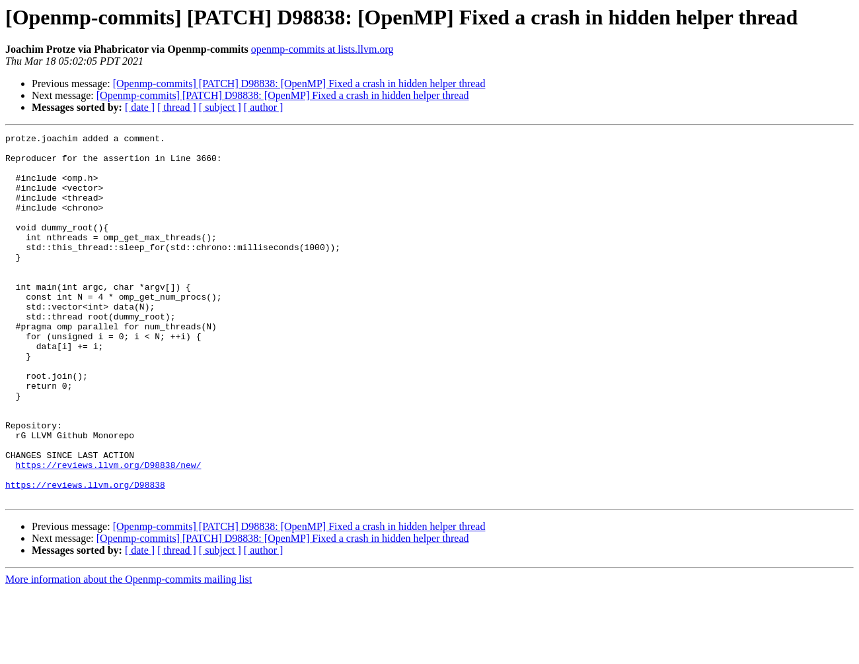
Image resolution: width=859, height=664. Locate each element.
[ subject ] (220, 107)
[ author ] (263, 107)
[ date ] (140, 107)
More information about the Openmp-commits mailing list (128, 652)
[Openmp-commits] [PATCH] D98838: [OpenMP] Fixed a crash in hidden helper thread (299, 83)
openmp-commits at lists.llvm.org (322, 49)
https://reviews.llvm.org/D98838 (85, 556)
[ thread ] (176, 107)
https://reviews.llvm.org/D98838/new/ (109, 532)
